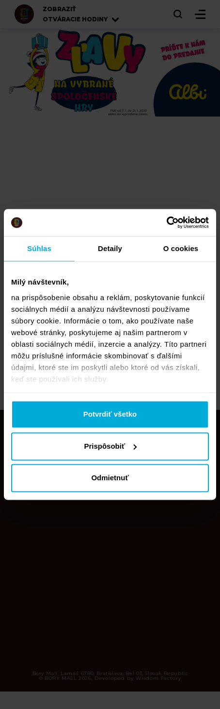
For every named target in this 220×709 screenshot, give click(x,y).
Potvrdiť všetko (110, 414)
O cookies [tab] (181, 248)
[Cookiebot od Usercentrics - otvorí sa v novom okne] (166, 222)
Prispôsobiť (110, 446)
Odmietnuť (109, 478)
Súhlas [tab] (39, 248)
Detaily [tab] (110, 248)
